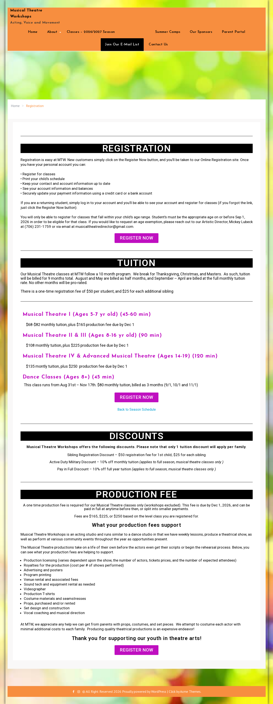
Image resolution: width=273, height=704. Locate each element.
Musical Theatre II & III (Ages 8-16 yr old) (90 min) (93, 335)
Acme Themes (190, 691)
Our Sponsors (201, 32)
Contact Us (158, 44)
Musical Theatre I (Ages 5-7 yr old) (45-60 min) (88, 314)
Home (33, 32)
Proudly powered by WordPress (144, 691)
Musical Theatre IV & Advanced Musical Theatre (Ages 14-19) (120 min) (121, 356)
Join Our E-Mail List (122, 44)
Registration (134, 32)
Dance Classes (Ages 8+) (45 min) (69, 376)
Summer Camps (167, 32)
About (52, 32)
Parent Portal (233, 32)
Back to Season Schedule (136, 409)
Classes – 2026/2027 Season (91, 32)
